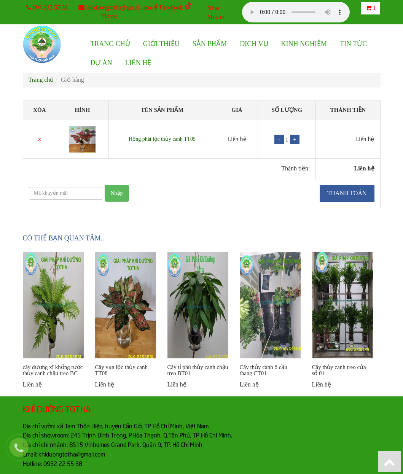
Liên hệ (138, 63)
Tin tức (353, 44)
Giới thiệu (161, 44)
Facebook (168, 7)
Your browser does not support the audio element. (296, 12)
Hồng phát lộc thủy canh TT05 (162, 139)
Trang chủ (110, 44)
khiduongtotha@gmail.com (119, 7)
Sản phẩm (210, 44)
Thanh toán (347, 193)
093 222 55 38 (50, 7)
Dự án (101, 63)
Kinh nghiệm (304, 44)
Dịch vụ (254, 44)
